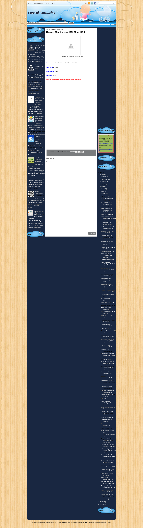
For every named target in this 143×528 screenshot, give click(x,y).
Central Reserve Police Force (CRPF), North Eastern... (107, 243)
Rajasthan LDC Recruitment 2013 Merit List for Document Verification (40, 100)
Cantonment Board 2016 (107, 259)
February (104, 196)
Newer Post (50, 233)
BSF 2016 (103, 398)
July (103, 184)
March (103, 193)
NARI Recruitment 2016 (107, 251)
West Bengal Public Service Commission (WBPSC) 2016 (108, 269)
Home (29, 3)
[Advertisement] (71, 216)
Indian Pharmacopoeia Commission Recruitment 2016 (108, 218)
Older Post (92, 233)
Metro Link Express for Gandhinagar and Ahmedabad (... (107, 255)
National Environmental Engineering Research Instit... (107, 413)
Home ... (48, 3)
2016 (101, 174)
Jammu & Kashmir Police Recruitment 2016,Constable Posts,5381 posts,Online (35, 82)
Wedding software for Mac (63, 522)
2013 (101, 502)
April (103, 191)
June (103, 186)
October (104, 176)
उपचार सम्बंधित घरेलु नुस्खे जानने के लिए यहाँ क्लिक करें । (63, 136)
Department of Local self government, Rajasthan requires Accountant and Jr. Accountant (36, 214)
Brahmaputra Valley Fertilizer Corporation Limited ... (107, 280)
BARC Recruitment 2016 (107, 302)
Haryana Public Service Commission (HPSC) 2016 (107, 237)
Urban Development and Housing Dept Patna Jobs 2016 (108, 450)
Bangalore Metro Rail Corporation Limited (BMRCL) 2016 (107, 440)
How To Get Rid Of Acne (91, 522)
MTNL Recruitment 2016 (107, 214)
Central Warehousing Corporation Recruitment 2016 (108, 285)
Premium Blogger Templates (104, 522)
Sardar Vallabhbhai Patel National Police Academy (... (108, 355)
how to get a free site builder (77, 522)
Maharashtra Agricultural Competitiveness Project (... (108, 456)
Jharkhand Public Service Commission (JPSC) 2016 (107, 340)
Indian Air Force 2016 (106, 428)
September (105, 179)
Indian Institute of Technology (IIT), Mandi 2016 (108, 263)
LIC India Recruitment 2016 (108, 305)
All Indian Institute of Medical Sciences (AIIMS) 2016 (106, 204)
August (104, 181)
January (104, 499)
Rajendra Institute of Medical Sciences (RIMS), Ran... (106, 210)
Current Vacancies (38, 3)
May (103, 189)
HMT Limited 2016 (106, 328)
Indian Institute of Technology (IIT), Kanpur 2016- (108, 402)
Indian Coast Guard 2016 (107, 417)
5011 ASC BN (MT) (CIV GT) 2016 (39, 66)
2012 (101, 504)
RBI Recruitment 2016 (107, 359)
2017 (101, 172)
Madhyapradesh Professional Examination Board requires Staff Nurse (39, 120)
